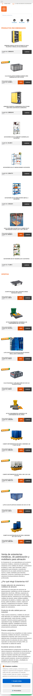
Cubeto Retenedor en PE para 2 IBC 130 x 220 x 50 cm (16, 475)
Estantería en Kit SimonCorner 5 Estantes (16, 167)
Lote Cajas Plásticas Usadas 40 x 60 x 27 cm (16, 505)
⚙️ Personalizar (16, 690)
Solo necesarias (16, 686)
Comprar (27, 51)
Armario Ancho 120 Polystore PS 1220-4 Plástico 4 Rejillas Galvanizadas (16, 46)
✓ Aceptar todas (16, 681)
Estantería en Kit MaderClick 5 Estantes (16, 258)
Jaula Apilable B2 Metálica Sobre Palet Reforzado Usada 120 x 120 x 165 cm (16, 229)
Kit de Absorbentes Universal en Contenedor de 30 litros (16, 323)
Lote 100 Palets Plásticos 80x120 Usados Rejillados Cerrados (16, 353)
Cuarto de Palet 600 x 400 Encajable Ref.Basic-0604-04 (16, 292)
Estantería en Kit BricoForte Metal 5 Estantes (16, 198)
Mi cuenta (21, 21)
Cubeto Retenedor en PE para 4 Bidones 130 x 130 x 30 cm (16, 444)
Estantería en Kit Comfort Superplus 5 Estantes (16, 137)
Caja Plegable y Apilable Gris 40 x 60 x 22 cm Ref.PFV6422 (16, 383)
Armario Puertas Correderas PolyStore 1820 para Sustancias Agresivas (17, 107)
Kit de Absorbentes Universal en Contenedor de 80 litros (16, 414)
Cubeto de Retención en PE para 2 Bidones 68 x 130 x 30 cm (16, 536)
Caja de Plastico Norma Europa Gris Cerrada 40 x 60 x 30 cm (16, 76)
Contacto (14, 21)
